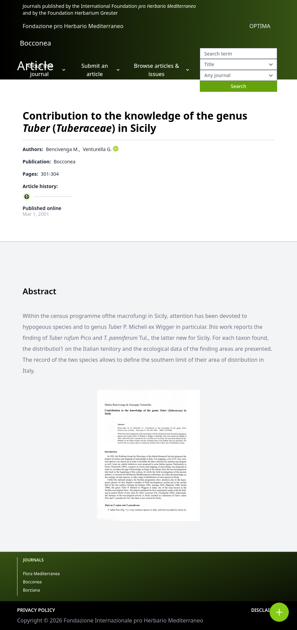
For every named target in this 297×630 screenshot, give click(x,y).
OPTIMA (259, 26)
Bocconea (35, 43)
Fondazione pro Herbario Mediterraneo (73, 26)
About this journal (45, 70)
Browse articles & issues (161, 70)
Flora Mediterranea (41, 574)
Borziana (31, 590)
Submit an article (100, 70)
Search (238, 86)
